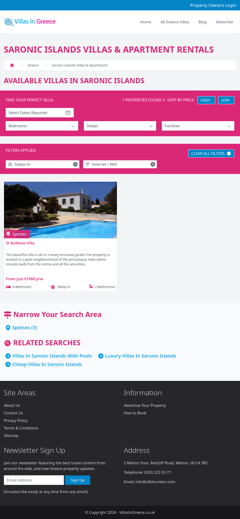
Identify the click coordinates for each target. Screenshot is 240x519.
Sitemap (11, 435)
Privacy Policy (16, 420)
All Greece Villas (175, 22)
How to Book (135, 413)
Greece (33, 65)
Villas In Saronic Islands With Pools (52, 356)
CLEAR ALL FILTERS (211, 153)
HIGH (205, 100)
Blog (202, 22)
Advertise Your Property (145, 405)
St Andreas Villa (20, 243)
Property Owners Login (213, 5)
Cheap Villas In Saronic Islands (47, 364)
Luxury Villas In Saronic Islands (140, 356)
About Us (12, 405)
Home (145, 22)
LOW (225, 100)
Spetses (21, 327)
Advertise (224, 22)
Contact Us (13, 413)
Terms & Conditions (21, 428)
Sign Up (77, 480)
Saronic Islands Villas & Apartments (80, 65)
